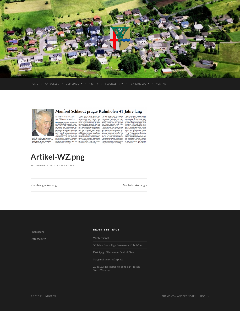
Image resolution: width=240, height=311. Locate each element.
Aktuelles (52, 83)
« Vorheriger (44, 185)
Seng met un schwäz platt (108, 259)
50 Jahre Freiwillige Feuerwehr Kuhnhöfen (118, 245)
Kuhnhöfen (48, 296)
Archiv (93, 83)
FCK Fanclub (138, 83)
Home (34, 83)
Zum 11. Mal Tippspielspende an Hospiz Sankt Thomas (116, 268)
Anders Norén (187, 296)
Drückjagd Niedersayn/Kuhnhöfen (113, 252)
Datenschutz (38, 238)
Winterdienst (101, 237)
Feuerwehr (112, 83)
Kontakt (162, 83)
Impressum (37, 231)
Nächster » (135, 185)
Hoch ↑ (204, 296)
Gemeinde (72, 83)
